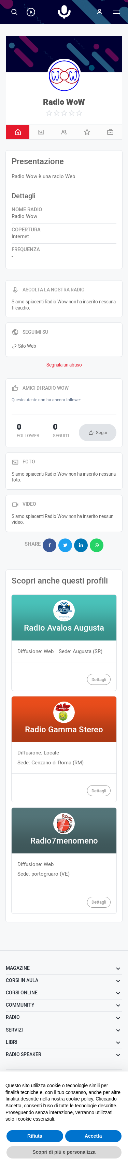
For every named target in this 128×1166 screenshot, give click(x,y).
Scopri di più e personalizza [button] (63, 1152)
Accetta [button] (93, 1136)
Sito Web (24, 346)
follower (28, 431)
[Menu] (99, 11)
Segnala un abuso (64, 365)
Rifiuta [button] (34, 1136)
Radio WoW (64, 102)
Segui (101, 432)
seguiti (61, 431)
